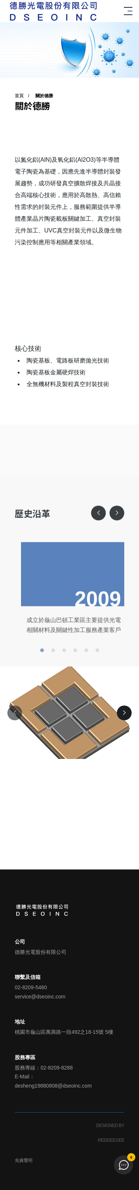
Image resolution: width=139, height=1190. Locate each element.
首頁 (19, 95)
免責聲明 (23, 1160)
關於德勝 (44, 95)
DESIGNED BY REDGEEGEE (110, 1133)
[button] (98, 538)
